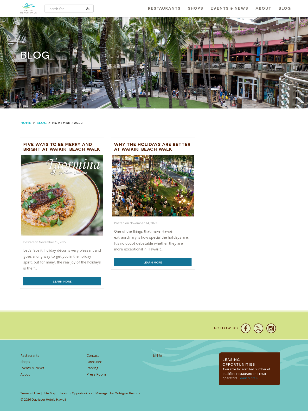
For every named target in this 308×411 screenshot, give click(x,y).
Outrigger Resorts (128, 393)
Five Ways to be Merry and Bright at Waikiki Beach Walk (61, 147)
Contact (93, 355)
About (263, 8)
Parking (92, 368)
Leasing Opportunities (76, 393)
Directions (95, 361)
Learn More (62, 281)
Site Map (50, 393)
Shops (195, 8)
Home (25, 122)
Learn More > (248, 378)
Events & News (229, 8)
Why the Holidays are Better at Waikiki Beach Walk (152, 147)
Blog (285, 8)
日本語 (157, 355)
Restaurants (164, 8)
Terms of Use (30, 393)
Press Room (96, 374)
